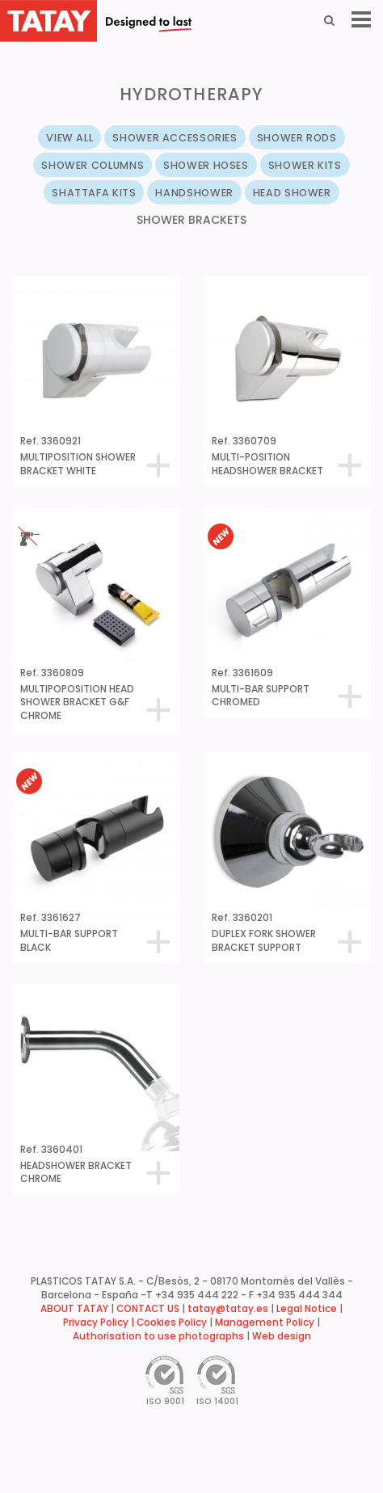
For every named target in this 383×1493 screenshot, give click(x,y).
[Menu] (361, 20)
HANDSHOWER (194, 193)
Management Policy (264, 1322)
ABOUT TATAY (74, 1308)
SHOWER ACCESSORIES (174, 138)
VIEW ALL (69, 138)
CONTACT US (147, 1308)
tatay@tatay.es (227, 1308)
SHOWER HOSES (206, 165)
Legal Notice (306, 1308)
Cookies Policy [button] (172, 1322)
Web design (281, 1336)
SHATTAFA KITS (94, 193)
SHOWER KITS (305, 165)
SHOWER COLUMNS (92, 165)
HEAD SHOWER (292, 193)
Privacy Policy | (100, 1322)
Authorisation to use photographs (158, 1336)
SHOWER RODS (297, 138)
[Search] (329, 20)
